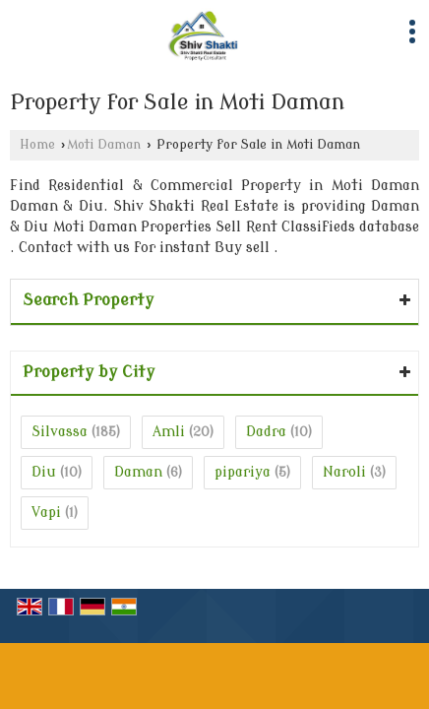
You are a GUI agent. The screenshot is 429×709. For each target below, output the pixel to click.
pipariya (242, 472)
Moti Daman (104, 145)
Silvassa (59, 431)
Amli (169, 431)
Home (37, 145)
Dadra (266, 431)
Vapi (46, 512)
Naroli (344, 472)
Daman (138, 472)
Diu (43, 472)
